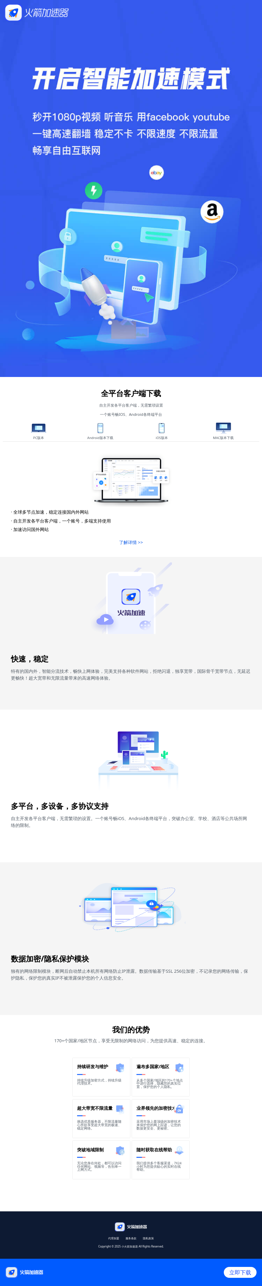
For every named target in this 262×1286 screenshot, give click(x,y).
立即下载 (240, 1272)
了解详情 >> (131, 542)
